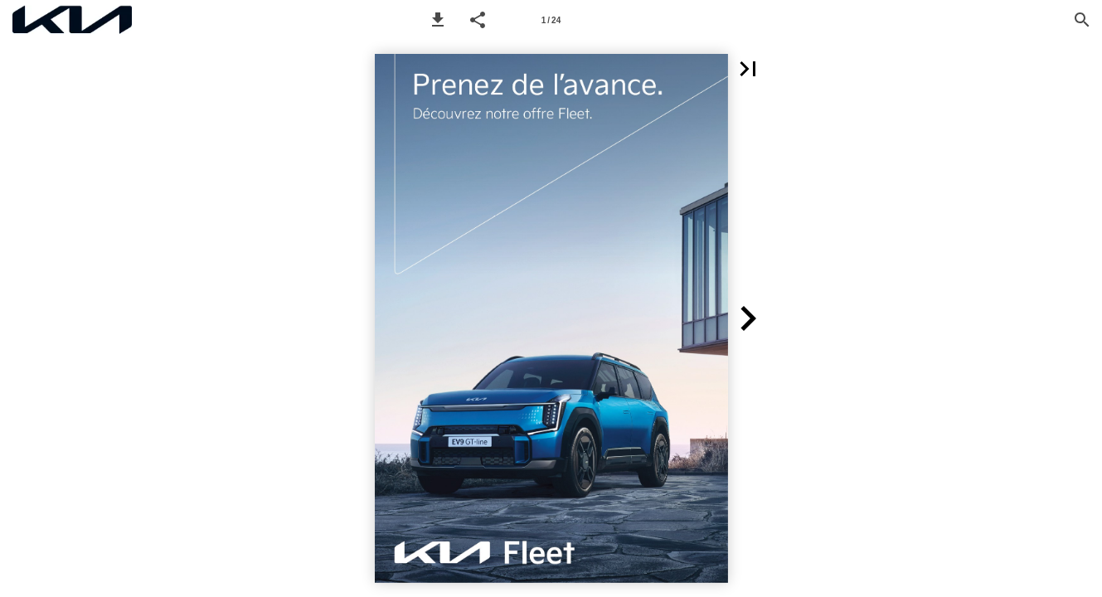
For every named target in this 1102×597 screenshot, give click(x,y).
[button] (438, 20)
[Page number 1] (551, 20)
